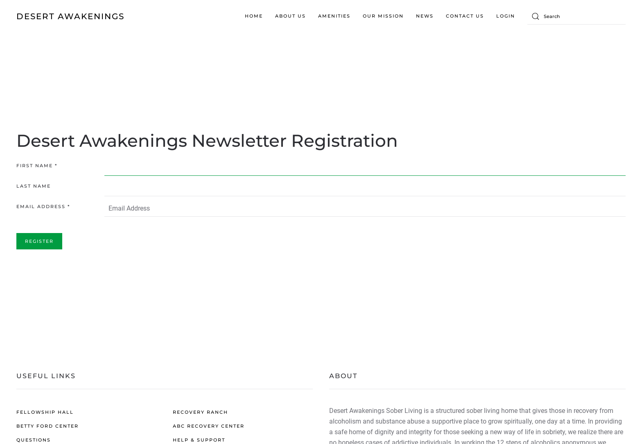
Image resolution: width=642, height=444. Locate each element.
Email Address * (43, 206)
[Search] (576, 16)
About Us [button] (290, 16)
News (425, 16)
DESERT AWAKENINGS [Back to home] (70, 16)
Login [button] (505, 16)
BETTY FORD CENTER (47, 426)
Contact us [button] (465, 16)
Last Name (33, 186)
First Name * (36, 165)
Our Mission (383, 16)
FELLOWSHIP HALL (45, 412)
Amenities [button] (334, 16)
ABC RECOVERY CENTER (208, 426)
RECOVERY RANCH (200, 412)
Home (254, 16)
